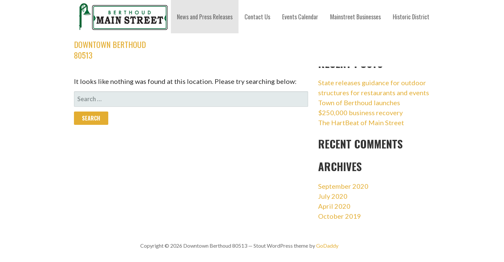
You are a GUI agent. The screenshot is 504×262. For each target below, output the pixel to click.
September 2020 (343, 186)
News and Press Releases (205, 16)
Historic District (411, 16)
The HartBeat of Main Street (361, 123)
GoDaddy (327, 245)
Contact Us (257, 16)
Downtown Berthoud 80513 (110, 49)
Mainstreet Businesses (355, 16)
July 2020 (332, 196)
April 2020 (334, 206)
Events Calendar (300, 16)
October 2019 (339, 216)
